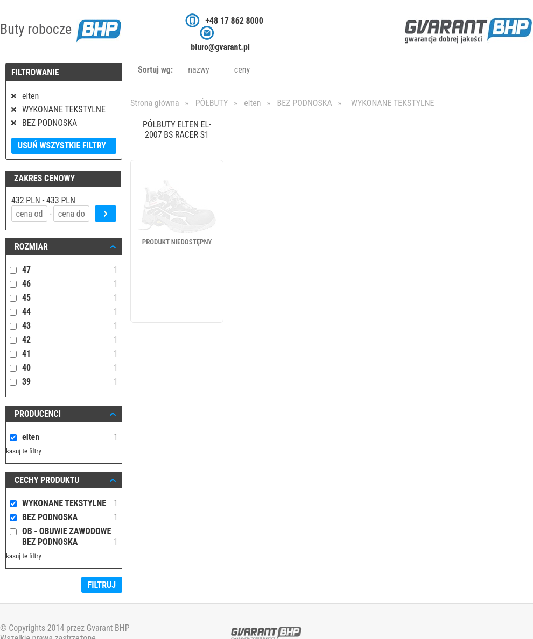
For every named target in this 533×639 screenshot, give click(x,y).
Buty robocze (60, 29)
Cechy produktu (47, 480)
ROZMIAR (31, 247)
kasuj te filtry (23, 451)
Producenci (38, 414)
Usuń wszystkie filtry (62, 145)
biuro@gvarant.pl (220, 47)
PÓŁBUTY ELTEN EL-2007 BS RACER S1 (177, 129)
